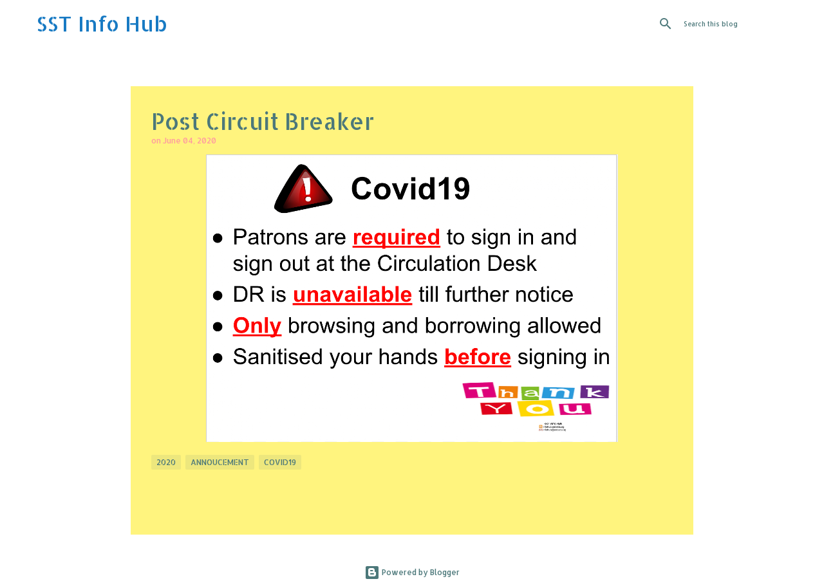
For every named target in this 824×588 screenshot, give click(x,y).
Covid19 (280, 462)
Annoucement (220, 462)
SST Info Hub (101, 23)
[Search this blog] (746, 23)
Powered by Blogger (412, 572)
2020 (166, 462)
